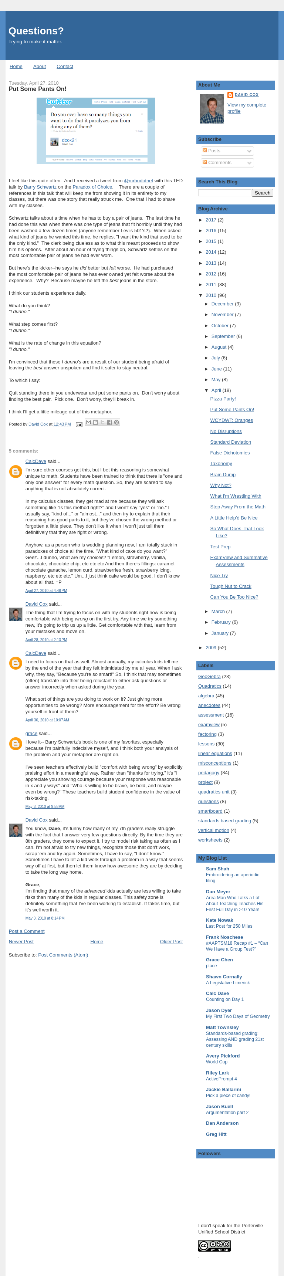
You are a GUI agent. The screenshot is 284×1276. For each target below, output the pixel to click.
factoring (207, 734)
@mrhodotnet (138, 180)
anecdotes (209, 705)
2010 (212, 295)
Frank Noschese (224, 937)
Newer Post (21, 941)
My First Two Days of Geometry (238, 1016)
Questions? (36, 31)
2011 (212, 284)
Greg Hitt (216, 1134)
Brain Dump (223, 474)
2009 (212, 647)
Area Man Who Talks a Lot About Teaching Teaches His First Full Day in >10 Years (234, 903)
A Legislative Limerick (228, 982)
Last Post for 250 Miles (229, 926)
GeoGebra (209, 676)
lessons (206, 744)
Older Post (171, 941)
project (205, 782)
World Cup (216, 1062)
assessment (211, 715)
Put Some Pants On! (232, 409)
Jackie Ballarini (223, 1089)
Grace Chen (219, 959)
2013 (212, 263)
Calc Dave (217, 993)
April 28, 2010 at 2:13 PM (46, 640)
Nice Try (219, 575)
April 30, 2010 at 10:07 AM (47, 720)
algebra (206, 695)
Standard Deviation (230, 442)
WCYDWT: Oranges (231, 420)
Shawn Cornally (224, 976)
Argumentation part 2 (227, 1112)
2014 (212, 252)
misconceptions (214, 763)
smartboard (210, 811)
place (211, 965)
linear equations (215, 753)
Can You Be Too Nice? (234, 597)
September (224, 336)
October (221, 325)
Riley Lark (217, 1073)
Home (16, 66)
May (217, 379)
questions (208, 801)
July (217, 358)
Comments (217, 162)
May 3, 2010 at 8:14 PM (45, 918)
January (221, 633)
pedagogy (208, 772)
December (223, 304)
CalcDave (36, 461)
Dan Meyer (218, 891)
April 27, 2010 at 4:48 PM (46, 591)
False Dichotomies (230, 453)
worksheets (210, 840)
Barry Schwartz (40, 187)
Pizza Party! (223, 399)
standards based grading (224, 820)
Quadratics (210, 686)
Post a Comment (27, 931)
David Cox (37, 604)
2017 (212, 220)
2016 (212, 230)
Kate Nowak (219, 920)
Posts (211, 150)
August (220, 347)
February (222, 622)
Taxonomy (221, 463)
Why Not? (220, 485)
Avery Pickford (223, 1056)
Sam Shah (217, 868)
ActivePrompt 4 (221, 1079)
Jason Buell (219, 1106)
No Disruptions (226, 431)
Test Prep (220, 546)
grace (32, 733)
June (217, 369)
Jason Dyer (219, 1010)
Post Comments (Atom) (63, 955)
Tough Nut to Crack (230, 586)
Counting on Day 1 (225, 999)
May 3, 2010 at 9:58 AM (45, 807)
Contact (65, 66)
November (223, 314)
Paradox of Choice (92, 187)
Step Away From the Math (238, 507)
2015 (212, 241)
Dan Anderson (222, 1123)
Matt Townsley (222, 1027)
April (217, 390)
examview (209, 724)
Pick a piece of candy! (228, 1095)
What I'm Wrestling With (235, 496)
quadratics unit (214, 792)
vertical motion (213, 830)
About (39, 66)
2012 (212, 274)
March (219, 611)
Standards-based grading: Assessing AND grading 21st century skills (235, 1039)
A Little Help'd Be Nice (234, 518)
